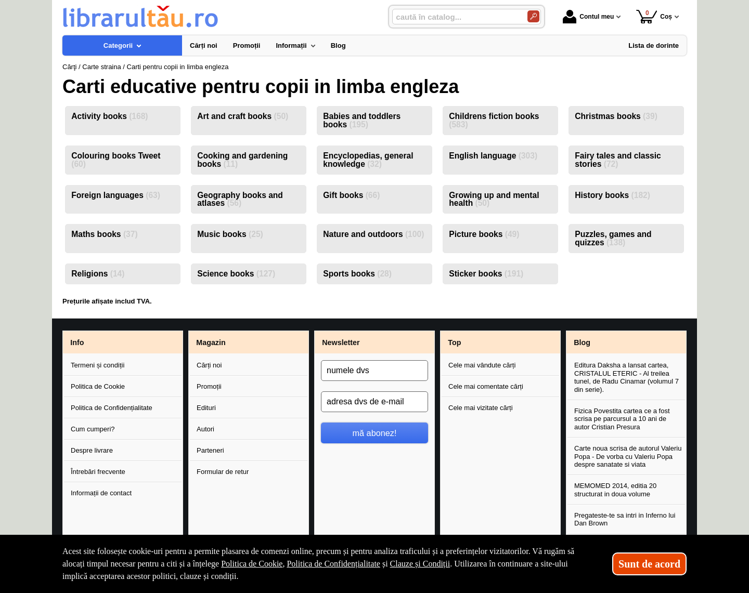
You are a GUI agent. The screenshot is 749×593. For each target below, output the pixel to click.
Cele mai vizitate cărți (480, 408)
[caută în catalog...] (455, 16)
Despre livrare (92, 450)
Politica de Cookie (98, 386)
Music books (230, 234)
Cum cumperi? (93, 429)
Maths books (104, 234)
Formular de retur (223, 472)
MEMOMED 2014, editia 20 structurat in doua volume (615, 490)
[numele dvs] (374, 370)
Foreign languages (115, 195)
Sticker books (486, 273)
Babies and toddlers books (362, 120)
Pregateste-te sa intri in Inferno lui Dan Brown (624, 519)
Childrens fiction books (494, 120)
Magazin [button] (210, 342)
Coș (654, 16)
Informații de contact (101, 493)
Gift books (351, 195)
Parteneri (210, 450)
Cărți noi (209, 365)
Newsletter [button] (340, 342)
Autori (205, 429)
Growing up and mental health (494, 199)
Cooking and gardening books (242, 159)
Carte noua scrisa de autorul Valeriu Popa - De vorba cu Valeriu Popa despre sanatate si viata (627, 456)
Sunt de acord (649, 564)
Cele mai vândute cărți (481, 365)
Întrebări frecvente (98, 472)
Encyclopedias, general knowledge (368, 159)
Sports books (357, 273)
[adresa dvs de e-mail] (374, 401)
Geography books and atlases (240, 199)
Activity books (109, 116)
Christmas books (616, 116)
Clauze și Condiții (420, 563)
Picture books (484, 234)
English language (493, 155)
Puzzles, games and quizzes (613, 238)
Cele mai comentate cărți (485, 386)
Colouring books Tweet (115, 159)
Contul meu (588, 16)
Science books (236, 273)
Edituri (206, 408)
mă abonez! (375, 433)
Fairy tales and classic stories (618, 159)
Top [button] (454, 342)
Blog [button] (582, 342)
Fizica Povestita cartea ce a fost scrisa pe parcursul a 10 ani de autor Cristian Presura (622, 419)
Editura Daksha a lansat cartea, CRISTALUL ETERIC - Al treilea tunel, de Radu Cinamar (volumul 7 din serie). (626, 377)
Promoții (209, 386)
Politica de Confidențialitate (111, 408)
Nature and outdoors (373, 234)
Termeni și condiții (97, 365)
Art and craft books (242, 116)
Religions (97, 273)
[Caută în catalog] (533, 16)
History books (612, 195)
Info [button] (77, 342)
